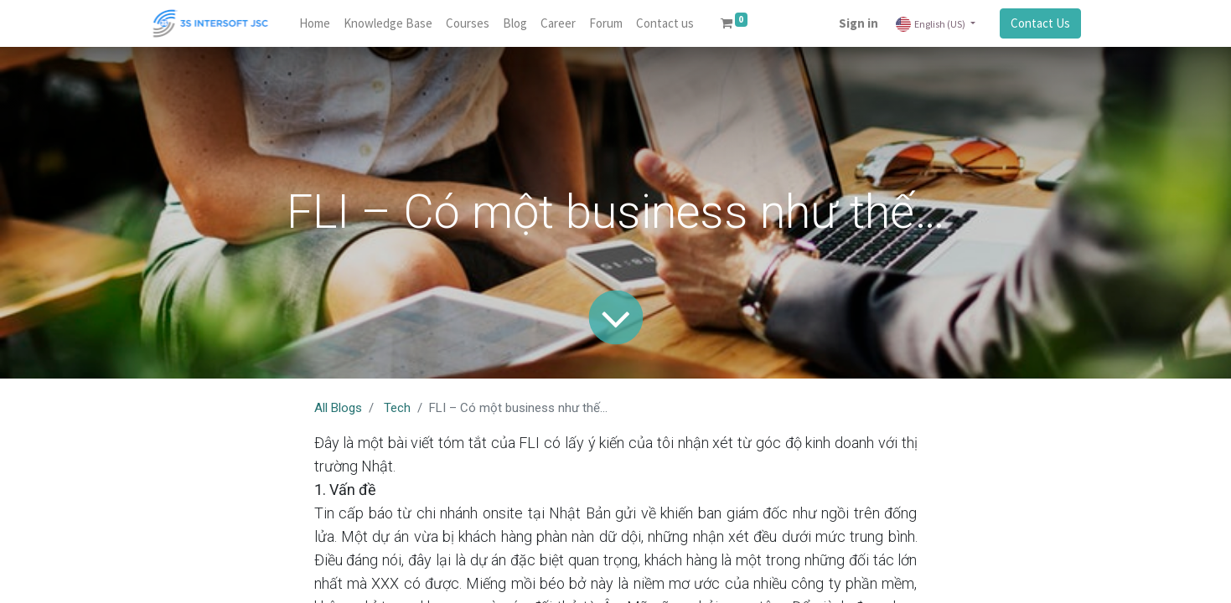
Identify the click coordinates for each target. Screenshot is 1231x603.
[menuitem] (314, 24)
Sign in (858, 23)
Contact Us (1040, 23)
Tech (397, 407)
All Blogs (338, 407)
